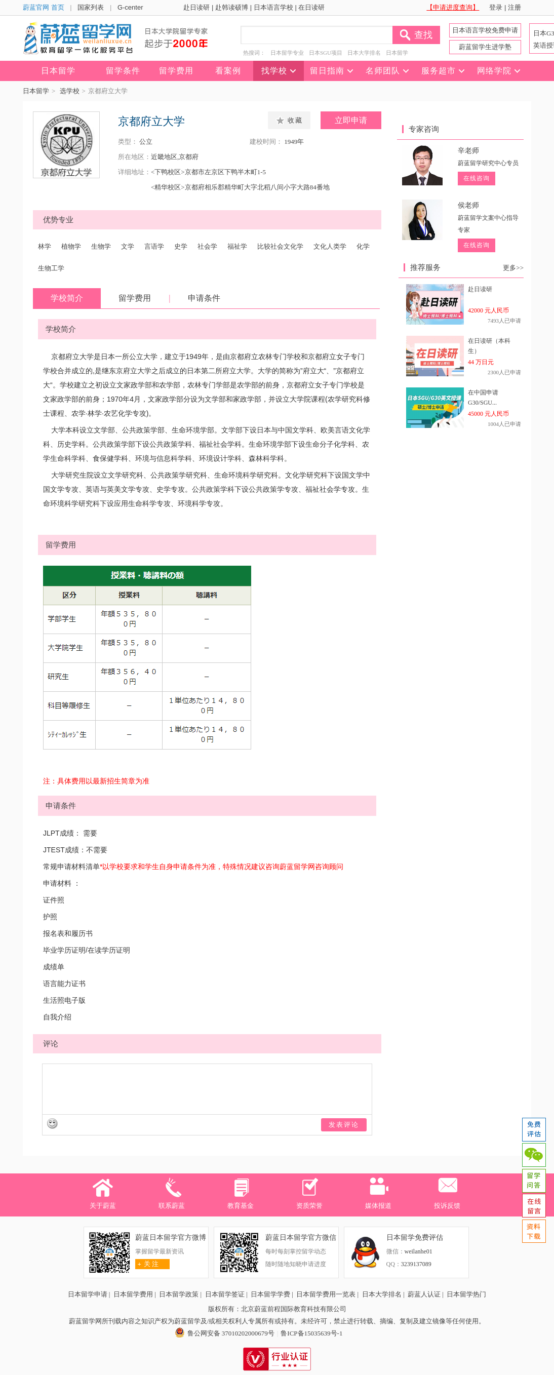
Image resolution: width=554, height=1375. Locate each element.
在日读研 (311, 7)
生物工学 (51, 268)
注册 (514, 7)
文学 (127, 246)
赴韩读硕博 (231, 7)
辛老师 (468, 150)
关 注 (147, 1264)
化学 (363, 246)
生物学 (101, 246)
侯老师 (468, 205)
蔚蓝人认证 (424, 1294)
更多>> (513, 267)
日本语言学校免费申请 (485, 30)
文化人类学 (329, 246)
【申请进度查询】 (452, 7)
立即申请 (351, 120)
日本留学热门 (466, 1294)
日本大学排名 (364, 53)
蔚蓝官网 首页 (43, 7)
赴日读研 (196, 7)
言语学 (154, 246)
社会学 (207, 246)
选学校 (70, 91)
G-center (130, 7)
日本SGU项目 (325, 53)
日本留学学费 (270, 1294)
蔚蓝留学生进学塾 (485, 47)
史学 (180, 246)
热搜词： (254, 53)
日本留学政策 (179, 1294)
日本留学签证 (225, 1294)
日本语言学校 (273, 7)
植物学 (71, 246)
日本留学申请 (87, 1294)
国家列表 (90, 7)
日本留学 (397, 53)
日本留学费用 (133, 1294)
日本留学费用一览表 (325, 1294)
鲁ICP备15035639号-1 (311, 1333)
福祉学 (237, 246)
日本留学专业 (287, 53)
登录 (495, 7)
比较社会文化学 (280, 246)
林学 (44, 246)
